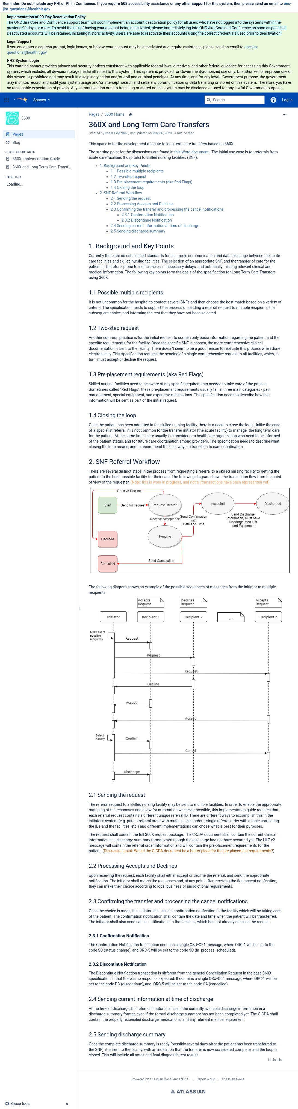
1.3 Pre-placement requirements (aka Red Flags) (151, 182)
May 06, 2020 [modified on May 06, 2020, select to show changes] (162, 133)
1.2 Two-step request (128, 176)
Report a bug (206, 1079)
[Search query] (235, 100)
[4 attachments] (131, 114)
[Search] (208, 100)
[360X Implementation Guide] (39, 159)
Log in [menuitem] (287, 100)
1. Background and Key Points (125, 165)
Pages (94, 114)
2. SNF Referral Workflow (121, 193)
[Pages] (39, 134)
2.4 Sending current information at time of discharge (155, 225)
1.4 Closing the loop (127, 187)
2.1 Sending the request (131, 198)
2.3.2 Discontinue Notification (147, 220)
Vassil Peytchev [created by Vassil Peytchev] (116, 133)
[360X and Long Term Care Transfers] (39, 167)
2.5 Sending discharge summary (138, 231)
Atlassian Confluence (164, 1079)
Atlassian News (233, 1079)
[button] (6, 99)
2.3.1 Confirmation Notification (148, 215)
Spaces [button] (39, 100)
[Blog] (39, 142)
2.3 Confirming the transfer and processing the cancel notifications (167, 209)
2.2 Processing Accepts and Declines (142, 204)
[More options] (284, 114)
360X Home (114, 114)
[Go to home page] (20, 100)
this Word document (191, 152)
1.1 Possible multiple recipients (137, 171)
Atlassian (188, 1091)
